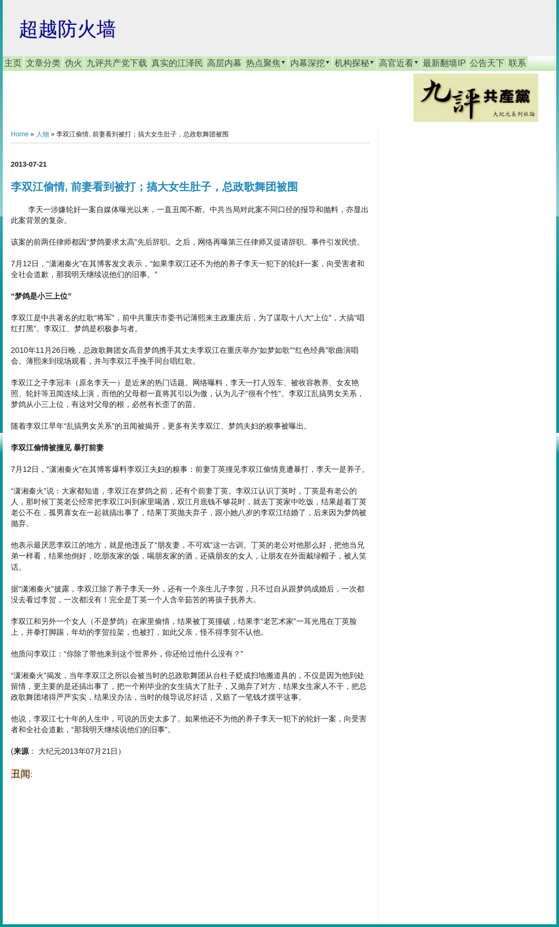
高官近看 (399, 63)
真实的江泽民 (177, 63)
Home (20, 134)
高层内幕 (224, 63)
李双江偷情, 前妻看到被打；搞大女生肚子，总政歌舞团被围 (154, 187)
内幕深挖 (310, 63)
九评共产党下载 (116, 63)
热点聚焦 (266, 63)
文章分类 (43, 63)
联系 (517, 63)
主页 (13, 63)
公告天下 (487, 63)
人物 (42, 134)
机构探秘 (355, 63)
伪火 (73, 63)
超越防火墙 (67, 29)
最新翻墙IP (444, 63)
